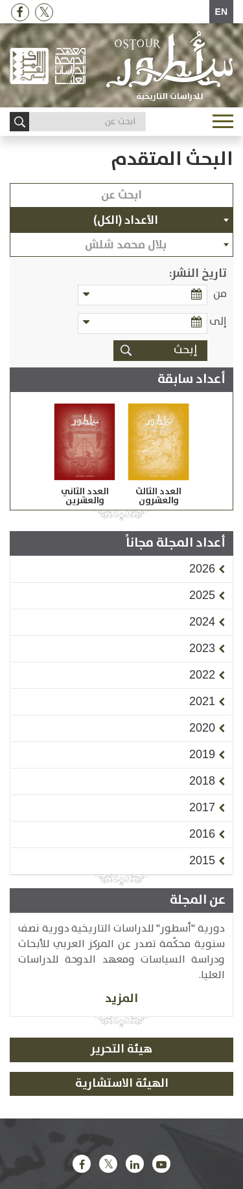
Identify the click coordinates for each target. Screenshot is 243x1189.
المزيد (121, 998)
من (220, 294)
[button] (202, 568)
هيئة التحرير (121, 1049)
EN (221, 11)
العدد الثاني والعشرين (85, 496)
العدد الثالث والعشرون (158, 496)
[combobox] (121, 220)
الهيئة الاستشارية (121, 1083)
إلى (218, 322)
